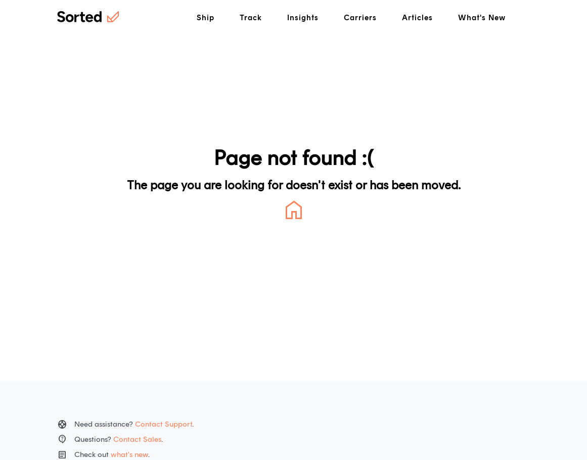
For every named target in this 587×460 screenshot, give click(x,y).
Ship (205, 17)
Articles (417, 17)
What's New (482, 17)
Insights (303, 17)
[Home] (88, 17)
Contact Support (163, 424)
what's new (129, 454)
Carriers (360, 17)
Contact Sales (137, 439)
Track (251, 17)
